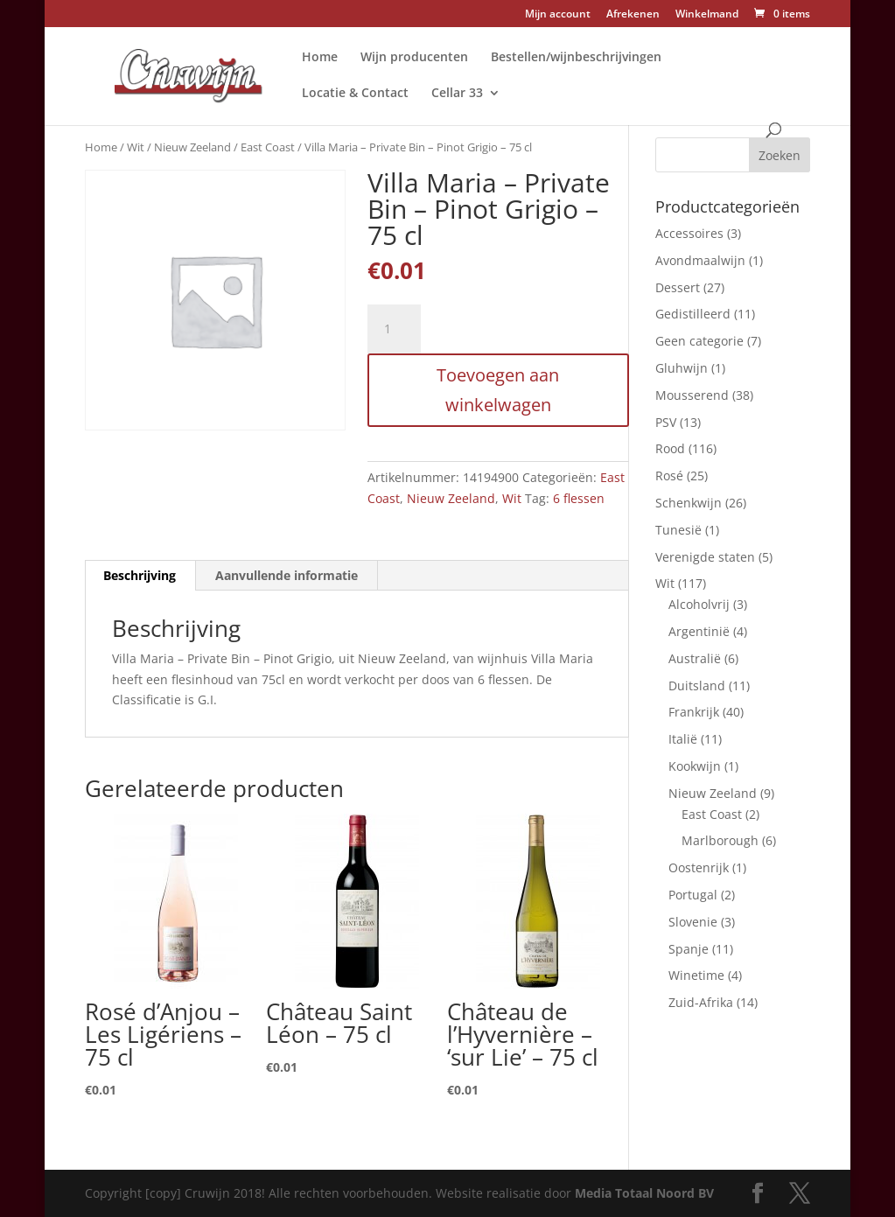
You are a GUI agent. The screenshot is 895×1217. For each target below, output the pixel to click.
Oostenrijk (698, 867)
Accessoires (689, 233)
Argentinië (699, 631)
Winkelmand (706, 15)
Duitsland (696, 685)
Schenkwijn (688, 502)
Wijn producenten (414, 58)
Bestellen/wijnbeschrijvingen (576, 58)
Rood (670, 448)
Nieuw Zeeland (192, 147)
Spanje (688, 949)
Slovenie (692, 921)
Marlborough (720, 840)
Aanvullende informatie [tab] (286, 575)
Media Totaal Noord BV (644, 1193)
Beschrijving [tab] (139, 575)
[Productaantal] (393, 328)
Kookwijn (694, 766)
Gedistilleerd (693, 313)
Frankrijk (693, 711)
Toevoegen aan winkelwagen (498, 389)
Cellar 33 (457, 94)
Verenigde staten (705, 557)
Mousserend (692, 395)
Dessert (677, 287)
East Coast (268, 147)
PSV (665, 422)
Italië (682, 739)
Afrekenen (633, 15)
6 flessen (579, 498)
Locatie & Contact (355, 94)
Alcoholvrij (699, 604)
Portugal (692, 894)
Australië (694, 658)
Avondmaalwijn (700, 260)
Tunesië (678, 529)
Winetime (696, 975)
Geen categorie (699, 340)
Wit (135, 147)
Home (320, 58)
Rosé (669, 475)
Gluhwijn (681, 368)
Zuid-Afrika (700, 1002)
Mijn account (558, 15)
